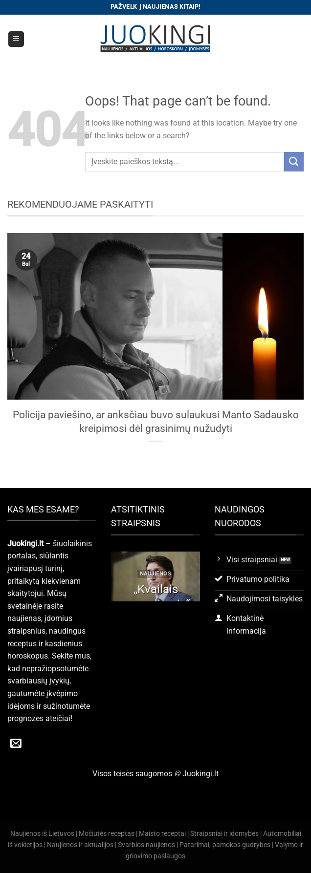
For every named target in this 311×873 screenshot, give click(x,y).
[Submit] (294, 161)
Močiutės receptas (106, 834)
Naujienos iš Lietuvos (42, 834)
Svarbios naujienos (146, 845)
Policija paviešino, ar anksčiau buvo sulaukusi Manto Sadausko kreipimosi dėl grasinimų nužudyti (156, 421)
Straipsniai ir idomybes (224, 834)
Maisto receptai (162, 834)
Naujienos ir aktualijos (80, 845)
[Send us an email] (16, 744)
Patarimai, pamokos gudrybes (224, 845)
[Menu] (16, 39)
